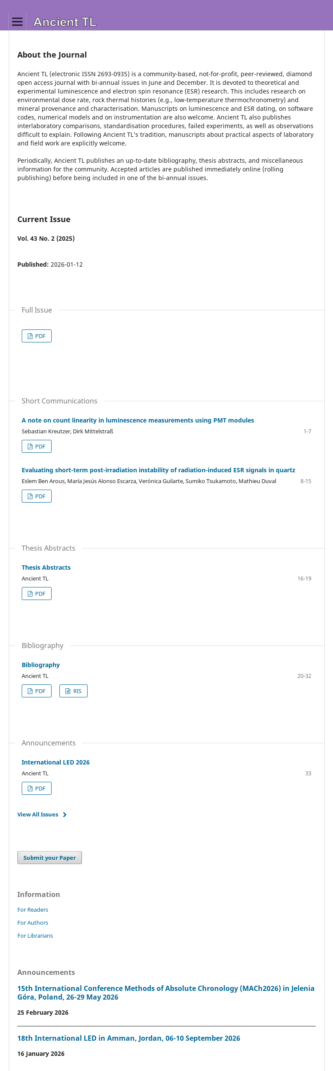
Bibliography (41, 665)
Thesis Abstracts (46, 567)
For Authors (32, 922)
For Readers (32, 909)
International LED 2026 (56, 762)
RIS (77, 691)
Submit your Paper (49, 857)
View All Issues (37, 814)
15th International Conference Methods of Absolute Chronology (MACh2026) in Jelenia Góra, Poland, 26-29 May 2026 (166, 993)
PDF (40, 336)
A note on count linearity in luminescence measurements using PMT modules (138, 420)
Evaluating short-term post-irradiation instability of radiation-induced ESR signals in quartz (158, 470)
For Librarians (35, 935)
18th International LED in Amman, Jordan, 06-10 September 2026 (128, 1038)
